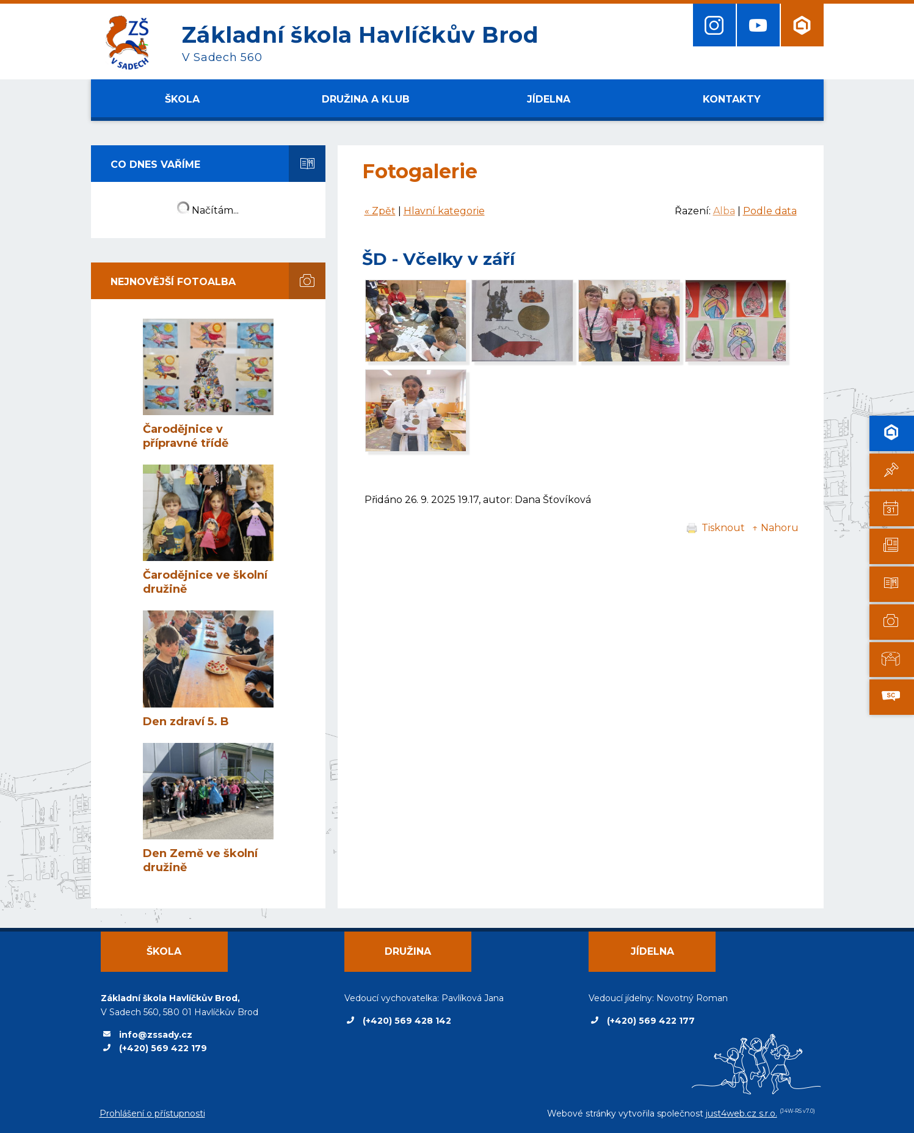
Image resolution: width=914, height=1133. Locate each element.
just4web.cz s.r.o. (741, 1113)
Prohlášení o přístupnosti (152, 1113)
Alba (724, 211)
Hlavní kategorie (444, 211)
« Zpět (380, 211)
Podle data (770, 211)
